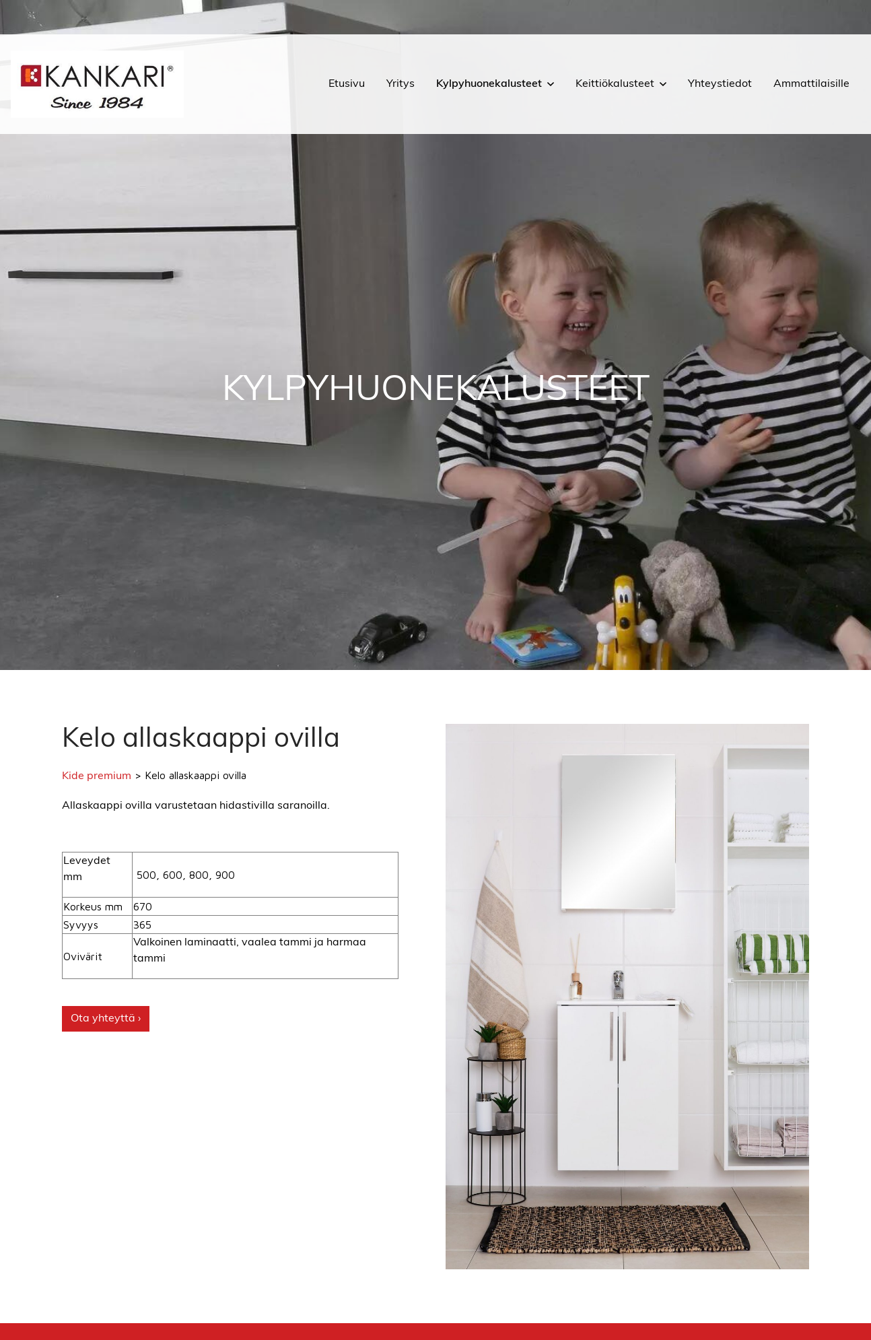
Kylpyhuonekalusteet (489, 84)
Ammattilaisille (811, 84)
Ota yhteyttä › (106, 1018)
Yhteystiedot (720, 84)
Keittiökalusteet (615, 84)
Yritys (400, 84)
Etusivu (346, 84)
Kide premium (96, 776)
